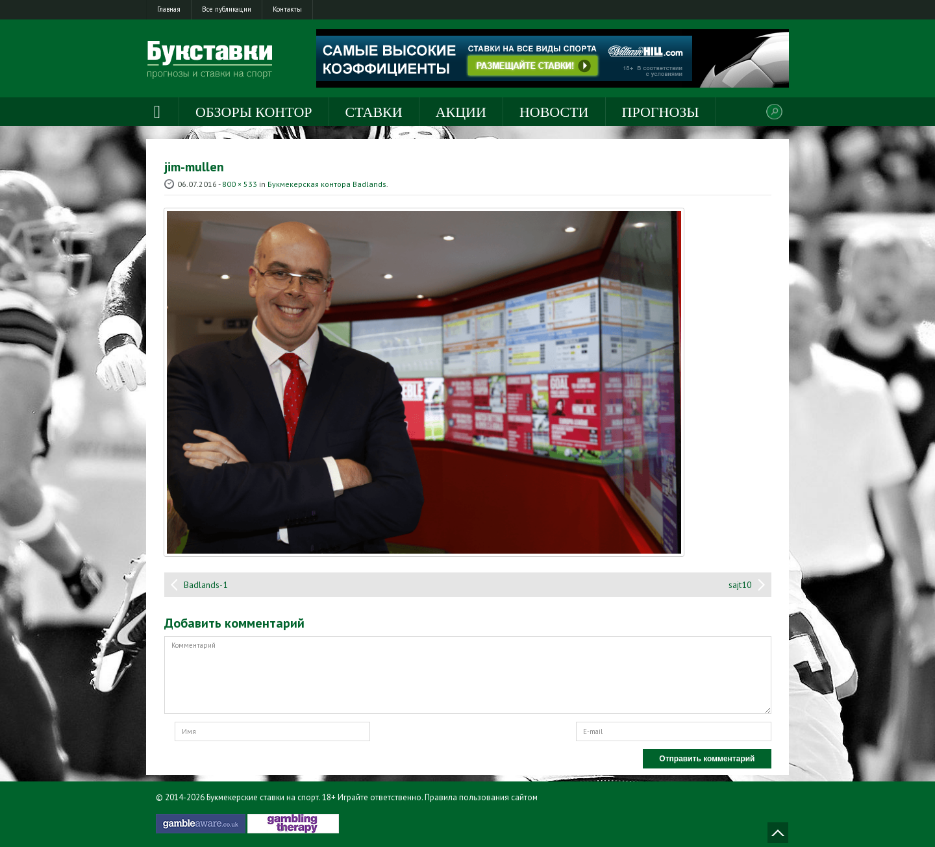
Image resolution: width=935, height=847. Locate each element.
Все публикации (226, 9)
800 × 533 (239, 184)
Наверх (777, 832)
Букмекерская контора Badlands (327, 184)
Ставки (374, 112)
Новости (554, 112)
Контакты (287, 9)
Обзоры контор (253, 112)
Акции (461, 112)
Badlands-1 (206, 585)
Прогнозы (660, 112)
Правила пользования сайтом (481, 797)
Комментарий (467, 675)
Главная (169, 9)
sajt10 (740, 585)
